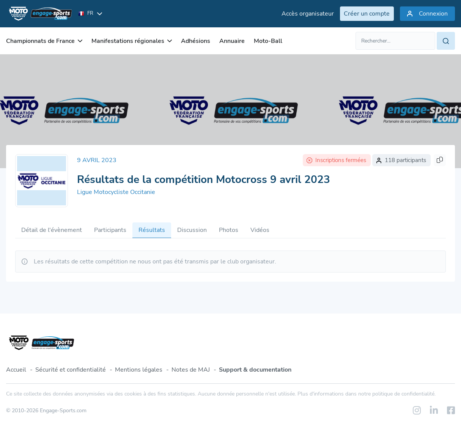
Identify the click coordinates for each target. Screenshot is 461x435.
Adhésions (195, 41)
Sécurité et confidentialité (70, 370)
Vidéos (259, 230)
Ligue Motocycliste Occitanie (116, 192)
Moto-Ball (268, 41)
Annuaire (232, 41)
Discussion (192, 230)
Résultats (151, 230)
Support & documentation (255, 370)
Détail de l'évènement (51, 230)
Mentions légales (138, 370)
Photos (228, 230)
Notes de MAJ (190, 370)
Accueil (16, 370)
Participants (110, 230)
